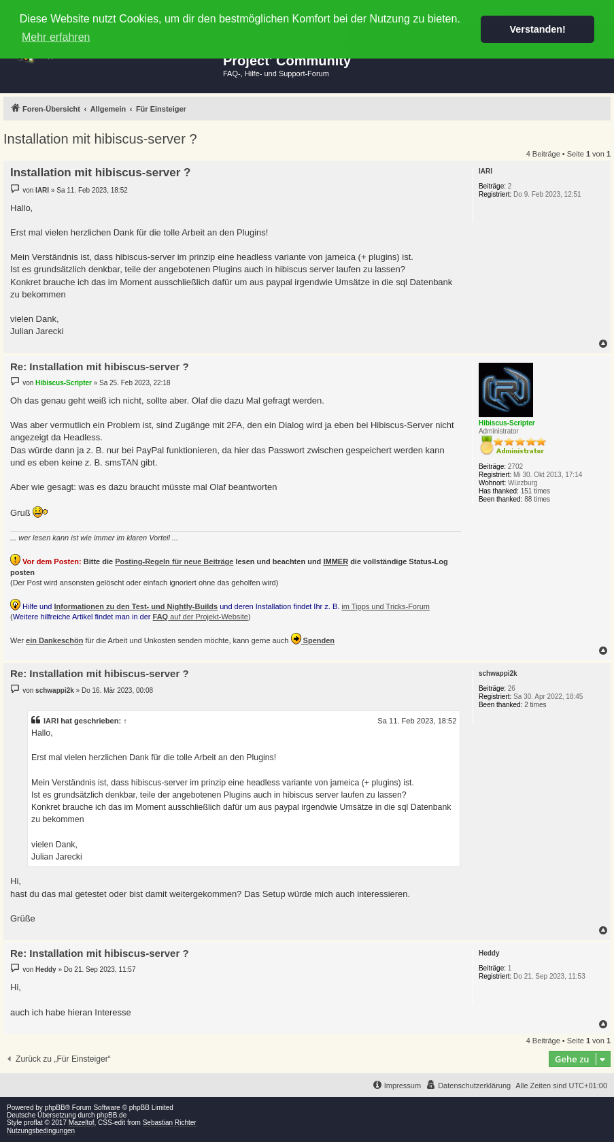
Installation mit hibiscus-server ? (100, 138)
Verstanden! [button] (538, 29)
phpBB (55, 1107)
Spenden (313, 639)
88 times (537, 499)
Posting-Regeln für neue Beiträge (174, 561)
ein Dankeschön (54, 640)
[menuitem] (468, 1085)
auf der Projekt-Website (200, 617)
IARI (51, 721)
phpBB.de (111, 1115)
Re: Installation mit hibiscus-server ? (99, 366)
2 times (535, 704)
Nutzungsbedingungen (41, 1131)
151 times (535, 491)
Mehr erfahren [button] (56, 37)
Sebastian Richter (170, 1122)
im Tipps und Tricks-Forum (385, 606)
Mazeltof (82, 1122)
